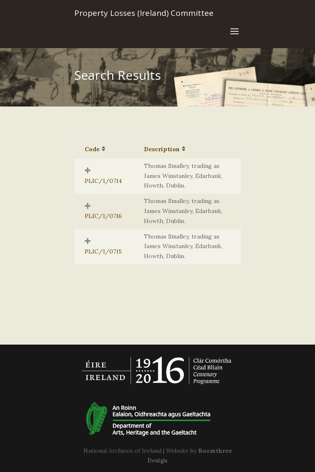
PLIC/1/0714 (103, 181)
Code (92, 149)
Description (162, 149)
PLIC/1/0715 (103, 251)
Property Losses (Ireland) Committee (144, 13)
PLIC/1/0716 (103, 216)
